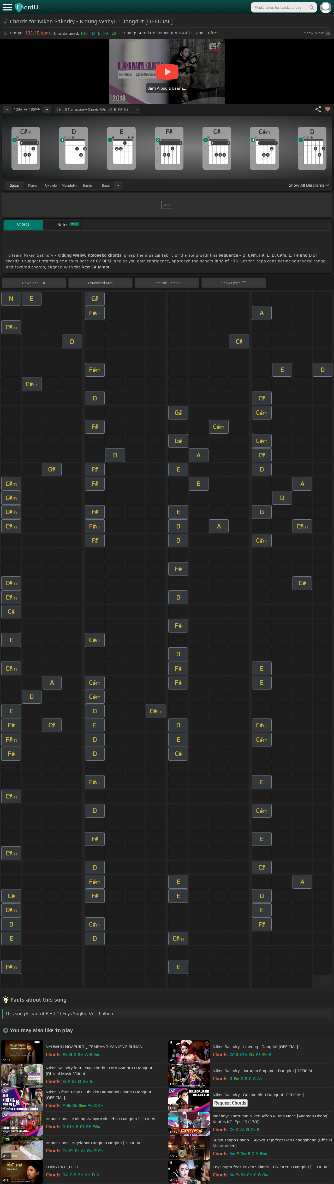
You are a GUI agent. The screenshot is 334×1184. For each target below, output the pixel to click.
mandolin (69, 185)
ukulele (51, 185)
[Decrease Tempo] (7, 109)
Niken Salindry (56, 21)
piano (32, 185)
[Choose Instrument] (118, 185)
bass (106, 185)
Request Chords (230, 1103)
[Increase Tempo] (47, 109)
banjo (87, 185)
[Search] (311, 7)
